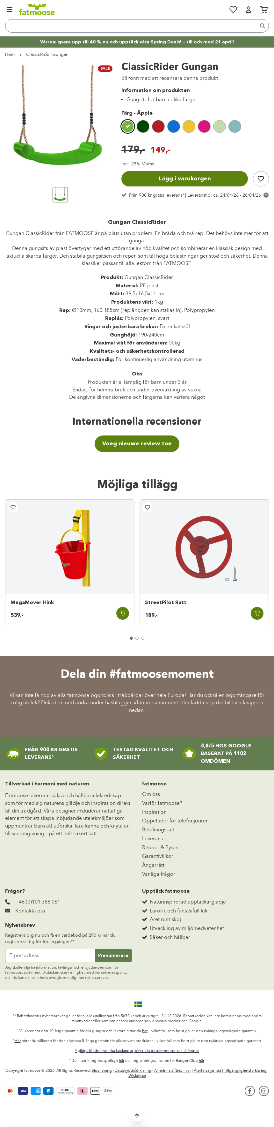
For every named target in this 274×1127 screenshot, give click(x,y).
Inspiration (154, 812)
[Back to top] (137, 1115)
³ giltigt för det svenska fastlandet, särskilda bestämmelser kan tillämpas (137, 1050)
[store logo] (37, 9)
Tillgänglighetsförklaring (245, 1070)
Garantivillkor (157, 856)
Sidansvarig (102, 1070)
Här (18, 1041)
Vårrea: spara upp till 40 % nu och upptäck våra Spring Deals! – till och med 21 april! (137, 42)
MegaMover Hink (32, 602)
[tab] (131, 638)
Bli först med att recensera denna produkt (169, 78)
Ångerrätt (153, 865)
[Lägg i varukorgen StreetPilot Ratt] (257, 613)
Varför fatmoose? (162, 803)
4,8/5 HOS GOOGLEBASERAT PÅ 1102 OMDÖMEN (226, 754)
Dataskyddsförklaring (133, 1070)
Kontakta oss (30, 911)
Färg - (137, 113)
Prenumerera (113, 955)
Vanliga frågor (158, 874)
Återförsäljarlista (207, 1070)
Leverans (152, 839)
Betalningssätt (158, 830)
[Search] (262, 26)
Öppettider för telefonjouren (175, 821)
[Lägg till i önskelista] (261, 178)
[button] (137, 1004)
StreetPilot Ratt (165, 602)
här (145, 1031)
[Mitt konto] (248, 9)
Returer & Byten (160, 847)
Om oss (151, 794)
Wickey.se (137, 1075)
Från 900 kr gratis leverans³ (156, 195)
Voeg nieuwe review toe (137, 444)
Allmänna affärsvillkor (172, 1070)
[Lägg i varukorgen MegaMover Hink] (122, 613)
